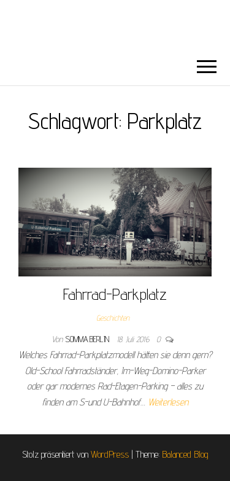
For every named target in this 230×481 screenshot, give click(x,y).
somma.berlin (88, 339)
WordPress (110, 454)
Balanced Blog (185, 454)
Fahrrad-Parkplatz (115, 293)
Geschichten (112, 318)
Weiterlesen (168, 402)
